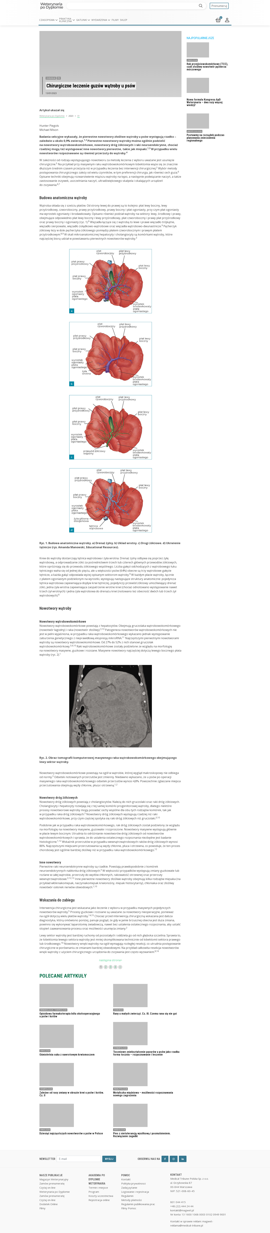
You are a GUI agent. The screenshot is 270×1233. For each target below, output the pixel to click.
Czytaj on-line (47, 1187)
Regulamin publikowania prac (138, 1204)
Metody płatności (131, 1200)
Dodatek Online (48, 1204)
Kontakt (126, 1179)
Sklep (123, 20)
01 (78, 115)
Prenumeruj (219, 6)
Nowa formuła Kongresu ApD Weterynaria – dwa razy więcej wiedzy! (204, 102)
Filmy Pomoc (128, 1208)
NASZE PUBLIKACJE (51, 1175)
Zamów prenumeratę (51, 1183)
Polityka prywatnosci (133, 1183)
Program (94, 1191)
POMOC (125, 1175)
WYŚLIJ (109, 1159)
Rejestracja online (99, 1200)
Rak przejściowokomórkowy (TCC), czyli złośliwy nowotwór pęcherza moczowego (207, 66)
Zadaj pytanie (129, 1187)
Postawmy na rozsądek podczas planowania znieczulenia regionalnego (205, 137)
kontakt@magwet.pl (182, 1210)
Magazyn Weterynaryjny (53, 1179)
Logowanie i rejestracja (135, 1191)
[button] (48, 19)
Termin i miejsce (98, 1187)
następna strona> (110, 960)
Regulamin (127, 1196)
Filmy (115, 20)
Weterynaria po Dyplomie (52, 115)
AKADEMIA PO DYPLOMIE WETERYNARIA (97, 1179)
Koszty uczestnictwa (101, 1196)
